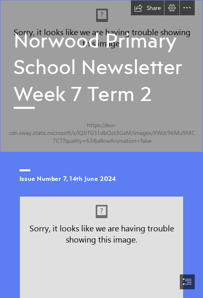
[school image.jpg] (101, 76)
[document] (101, 149)
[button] (147, 7)
